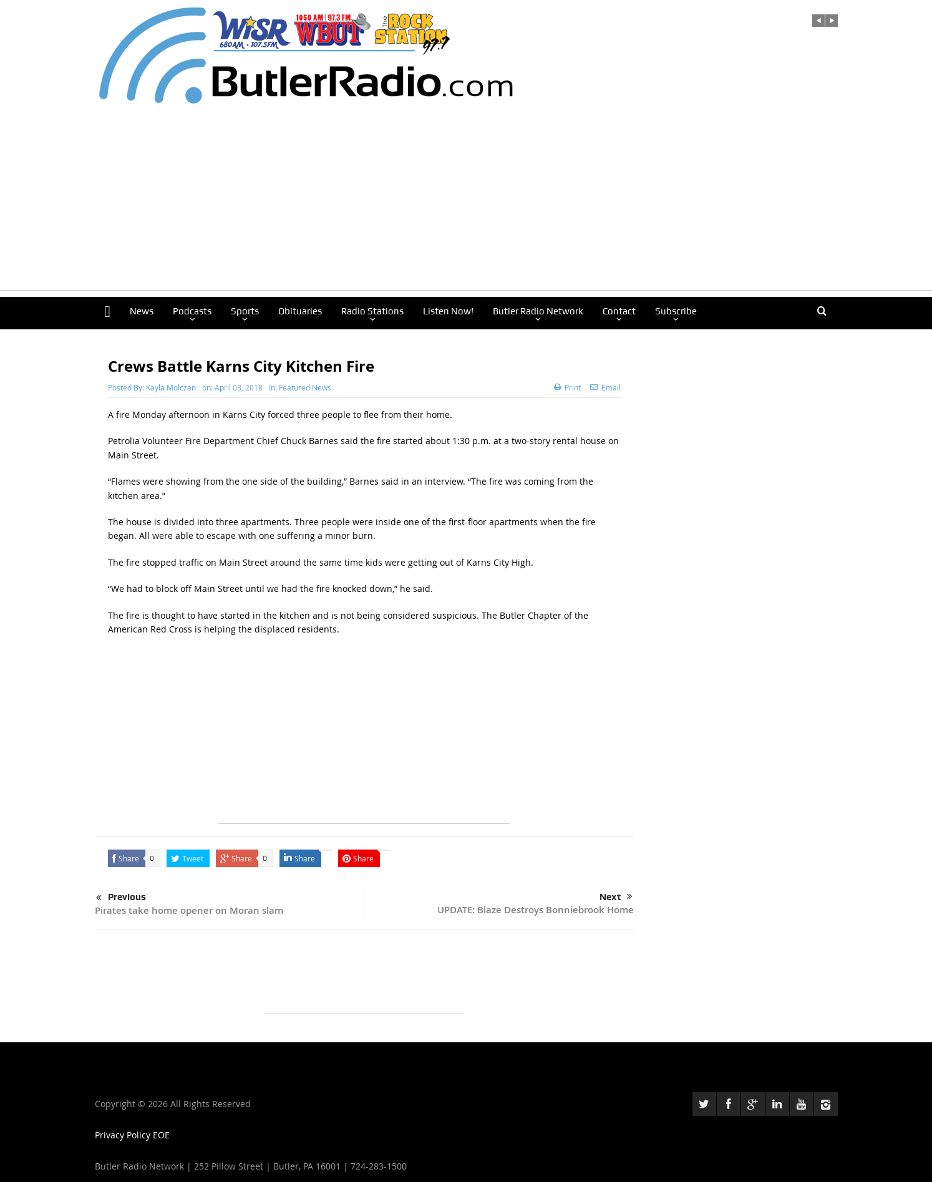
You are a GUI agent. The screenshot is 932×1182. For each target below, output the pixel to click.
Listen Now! (448, 311)
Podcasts (192, 311)
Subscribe (676, 311)
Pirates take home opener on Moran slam (189, 910)
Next (616, 897)
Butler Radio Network (538, 311)
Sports (245, 311)
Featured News (305, 387)
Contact (619, 311)
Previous (121, 898)
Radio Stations (372, 311)
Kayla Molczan (171, 387)
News (141, 311)
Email (605, 387)
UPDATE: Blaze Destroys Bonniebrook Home (535, 909)
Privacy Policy (124, 1135)
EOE (161, 1135)
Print (567, 387)
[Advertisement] (466, 202)
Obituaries (300, 311)
